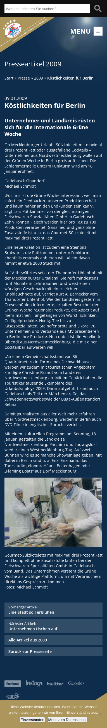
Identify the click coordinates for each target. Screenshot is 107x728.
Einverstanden (32, 720)
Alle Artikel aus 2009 (27, 640)
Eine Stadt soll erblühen (53, 609)
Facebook (12, 683)
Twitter (55, 683)
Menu (80, 31)
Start (8, 78)
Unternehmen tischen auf (53, 626)
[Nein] (100, 714)
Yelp (12, 696)
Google (76, 683)
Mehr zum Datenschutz (67, 720)
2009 (38, 78)
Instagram (34, 683)
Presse (24, 78)
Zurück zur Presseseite (30, 651)
